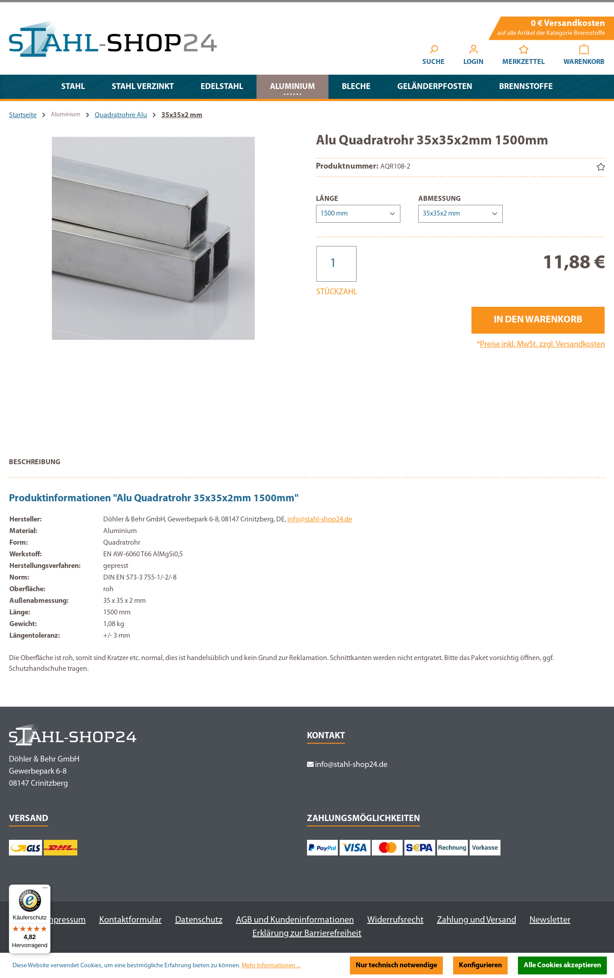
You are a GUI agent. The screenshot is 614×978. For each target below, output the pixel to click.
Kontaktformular (130, 920)
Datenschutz (199, 920)
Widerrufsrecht (395, 920)
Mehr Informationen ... (271, 965)
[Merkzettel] (523, 56)
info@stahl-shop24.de (319, 519)
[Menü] (45, 890)
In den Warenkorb (538, 320)
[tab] (34, 467)
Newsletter (550, 920)
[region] (153, 289)
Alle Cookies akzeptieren (562, 965)
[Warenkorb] (584, 56)
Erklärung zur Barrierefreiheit (307, 933)
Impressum (65, 920)
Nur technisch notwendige (396, 965)
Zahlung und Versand (476, 920)
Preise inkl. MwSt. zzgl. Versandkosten (542, 344)
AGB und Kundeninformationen (295, 920)
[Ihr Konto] (473, 56)
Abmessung (439, 198)
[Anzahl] (336, 264)
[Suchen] (433, 56)
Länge (327, 198)
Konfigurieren (480, 965)
